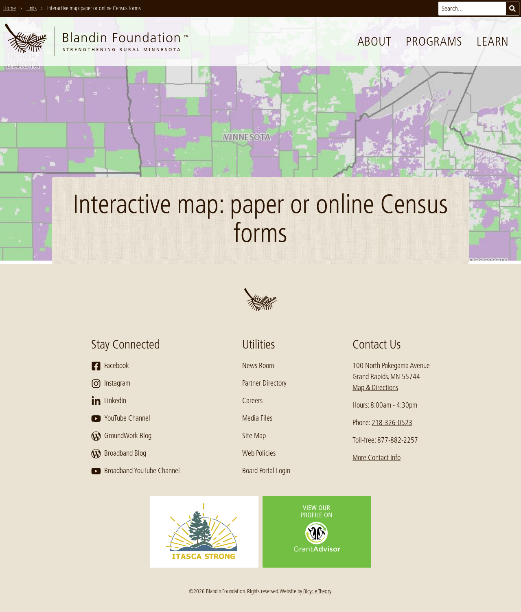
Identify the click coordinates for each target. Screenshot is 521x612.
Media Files (257, 418)
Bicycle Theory (317, 591)
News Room (258, 365)
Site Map (254, 435)
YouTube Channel (120, 418)
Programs (434, 41)
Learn (493, 41)
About (374, 41)
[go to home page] (96, 41)
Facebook (110, 366)
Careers (252, 400)
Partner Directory (264, 383)
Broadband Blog (118, 453)
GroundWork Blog (121, 436)
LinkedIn (108, 401)
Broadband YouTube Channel (135, 471)
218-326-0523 (392, 422)
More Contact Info (376, 457)
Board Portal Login (266, 470)
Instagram (110, 383)
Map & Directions (375, 387)
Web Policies (259, 453)
